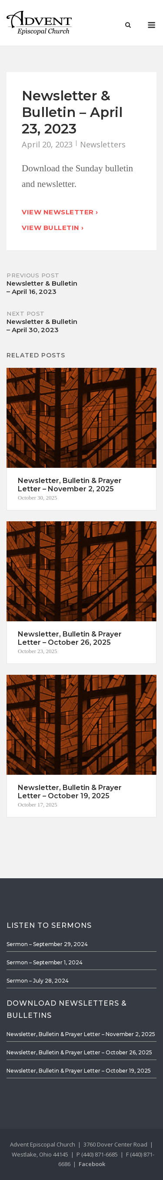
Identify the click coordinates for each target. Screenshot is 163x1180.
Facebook (92, 1164)
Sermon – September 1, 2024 (45, 962)
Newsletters (103, 144)
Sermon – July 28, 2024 (38, 980)
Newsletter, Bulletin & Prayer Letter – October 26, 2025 (79, 1052)
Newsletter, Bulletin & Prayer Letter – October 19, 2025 (79, 1070)
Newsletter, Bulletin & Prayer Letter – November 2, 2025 (81, 1034)
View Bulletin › (53, 227)
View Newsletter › (60, 212)
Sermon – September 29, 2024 (47, 944)
